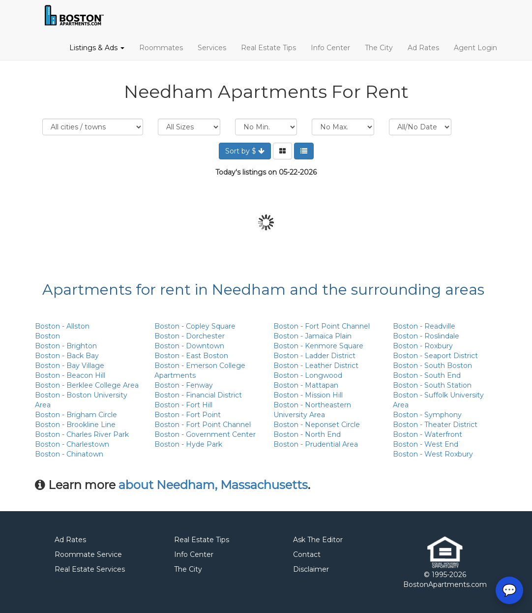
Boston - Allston (62, 326)
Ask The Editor (318, 539)
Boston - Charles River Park (82, 434)
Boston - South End (427, 375)
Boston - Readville (424, 326)
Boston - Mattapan (305, 385)
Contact (307, 554)
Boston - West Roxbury (433, 454)
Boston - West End (425, 444)
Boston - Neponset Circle (316, 424)
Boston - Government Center (205, 434)
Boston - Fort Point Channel (202, 424)
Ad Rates (423, 47)
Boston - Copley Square (195, 326)
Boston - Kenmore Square (318, 345)
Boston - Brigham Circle (76, 414)
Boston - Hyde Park (188, 444)
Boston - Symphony (427, 414)
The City (379, 47)
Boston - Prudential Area (315, 444)
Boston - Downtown (189, 345)
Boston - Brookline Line (75, 424)
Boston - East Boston (191, 355)
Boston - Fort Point (187, 414)
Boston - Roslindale (426, 336)
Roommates (161, 47)
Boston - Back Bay (67, 355)
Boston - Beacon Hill (70, 375)
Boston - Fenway (183, 385)
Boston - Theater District (435, 424)
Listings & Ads (96, 47)
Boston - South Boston (432, 365)
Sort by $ (245, 151)
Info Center (330, 47)
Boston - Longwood (307, 375)
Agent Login (475, 47)
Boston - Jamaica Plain (312, 336)
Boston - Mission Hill (308, 395)
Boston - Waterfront (427, 434)
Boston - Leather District (315, 365)
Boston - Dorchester (189, 336)
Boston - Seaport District (435, 355)
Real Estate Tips (268, 47)
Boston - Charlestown (72, 444)
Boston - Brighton (66, 345)
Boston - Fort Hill (183, 404)
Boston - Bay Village (69, 365)
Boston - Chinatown (69, 454)
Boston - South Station (432, 385)
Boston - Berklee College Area (87, 385)
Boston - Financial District (198, 395)
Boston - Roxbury (423, 345)
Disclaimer (311, 569)
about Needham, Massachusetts (213, 485)
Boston (47, 336)
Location (92, 127)
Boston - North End (307, 434)
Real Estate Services (90, 569)
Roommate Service (88, 554)
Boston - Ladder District (314, 355)
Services (212, 47)
